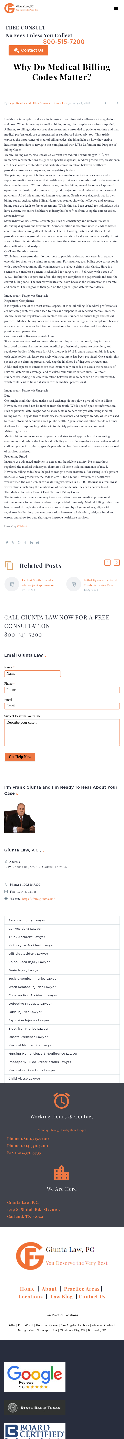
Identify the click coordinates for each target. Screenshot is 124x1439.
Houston (41, 1325)
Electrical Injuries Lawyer (29, 1028)
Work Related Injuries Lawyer (32, 987)
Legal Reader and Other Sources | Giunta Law (38, 103)
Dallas (12, 1325)
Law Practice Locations (62, 1315)
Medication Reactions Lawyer (32, 1070)
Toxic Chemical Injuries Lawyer (33, 978)
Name (9, 667)
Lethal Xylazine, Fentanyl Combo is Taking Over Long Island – (100, 585)
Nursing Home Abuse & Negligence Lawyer (43, 1053)
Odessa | (55, 1325)
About (50, 1288)
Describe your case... (62, 732)
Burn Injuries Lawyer (25, 1012)
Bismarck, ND (97, 1330)
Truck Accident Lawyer (27, 937)
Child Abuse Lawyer (24, 1078)
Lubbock (83, 1325)
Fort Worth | (27, 1325)
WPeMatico (23, 526)
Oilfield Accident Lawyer (28, 953)
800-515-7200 (64, 41)
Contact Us (28, 50)
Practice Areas (82, 1288)
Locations (31, 1296)
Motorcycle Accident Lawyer (31, 945)
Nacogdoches (26, 1330)
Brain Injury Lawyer (24, 970)
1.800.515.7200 (30, 884)
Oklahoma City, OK (72, 1330)
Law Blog (61, 1296)
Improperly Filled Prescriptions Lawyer (40, 1062)
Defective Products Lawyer (30, 1003)
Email (8, 700)
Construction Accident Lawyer (33, 995)
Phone (9, 683)
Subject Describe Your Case (22, 716)
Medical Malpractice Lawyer (31, 1045)
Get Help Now (20, 757)
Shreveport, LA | (48, 1330)
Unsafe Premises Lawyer (28, 1037)
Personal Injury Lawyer (27, 920)
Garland (109, 1325)
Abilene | (98, 1325)
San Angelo (68, 1325)
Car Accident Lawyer (25, 928)
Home (28, 1288)
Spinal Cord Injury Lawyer (29, 962)
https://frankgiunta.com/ (38, 899)
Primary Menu (116, 8)
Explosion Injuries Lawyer (29, 1020)
